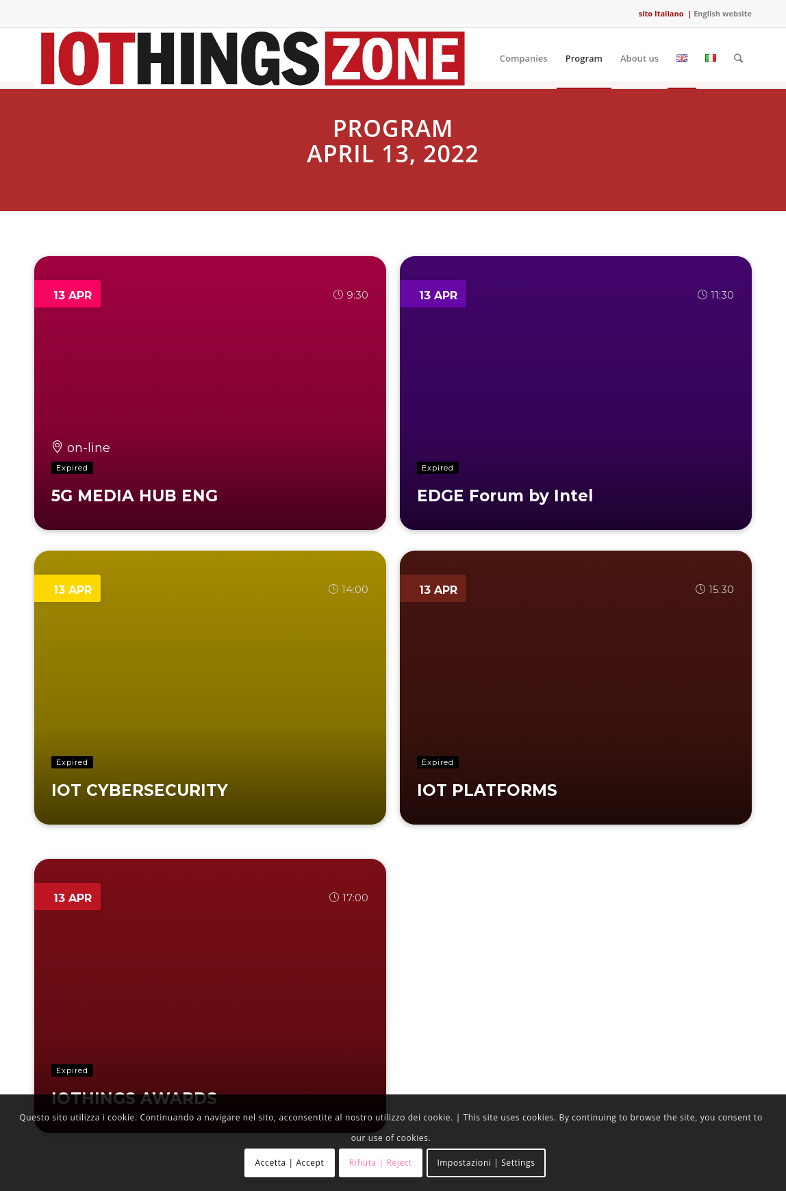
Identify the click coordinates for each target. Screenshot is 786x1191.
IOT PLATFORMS (487, 790)
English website (723, 13)
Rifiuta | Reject (380, 1162)
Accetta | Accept (290, 1162)
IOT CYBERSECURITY (139, 790)
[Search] (738, 58)
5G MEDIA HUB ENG (134, 495)
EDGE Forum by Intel (505, 495)
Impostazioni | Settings (486, 1162)
